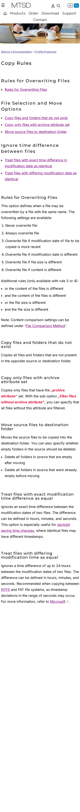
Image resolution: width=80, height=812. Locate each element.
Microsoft (57, 601)
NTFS (5, 589)
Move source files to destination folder (36, 132)
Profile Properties (45, 51)
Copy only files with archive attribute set (37, 125)
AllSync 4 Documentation (16, 51)
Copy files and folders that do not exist (36, 118)
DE (70, 5)
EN (76, 5)
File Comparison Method (45, 326)
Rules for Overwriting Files (26, 89)
